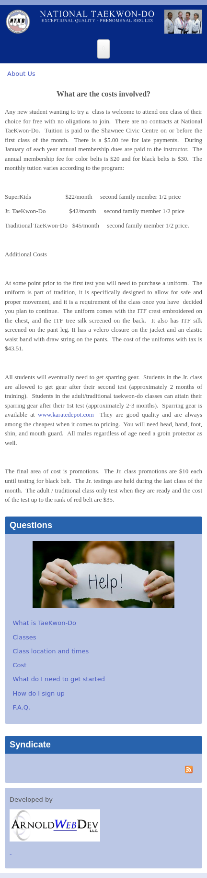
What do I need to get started (59, 679)
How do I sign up (39, 693)
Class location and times (51, 651)
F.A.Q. (22, 707)
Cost (20, 665)
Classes (24, 637)
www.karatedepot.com (66, 414)
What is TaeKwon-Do (45, 622)
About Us (21, 73)
